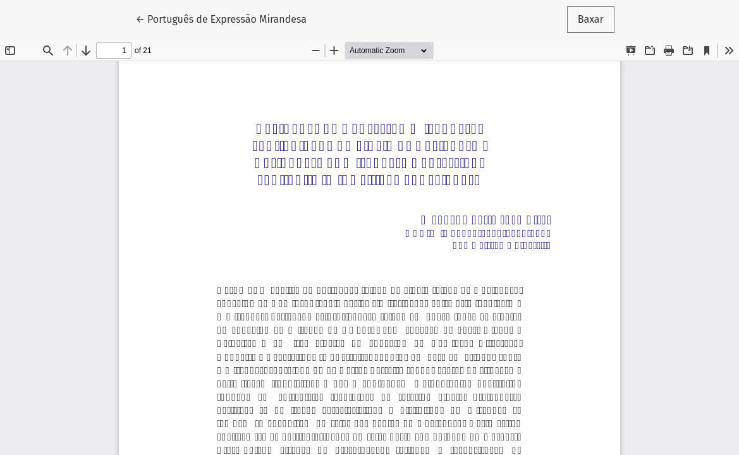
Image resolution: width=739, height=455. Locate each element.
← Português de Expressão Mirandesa (221, 18)
